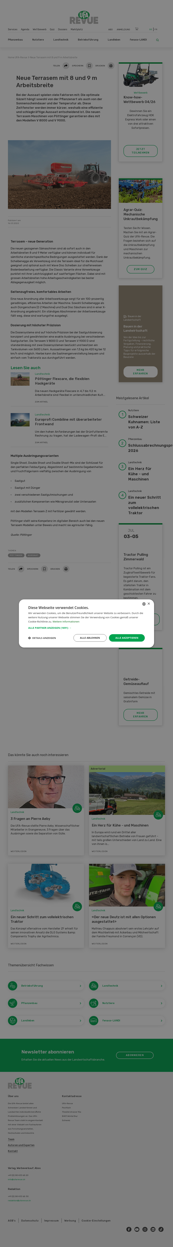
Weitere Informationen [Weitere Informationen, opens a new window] (66, 621)
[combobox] (144, 604)
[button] (86, 627)
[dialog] (86, 623)
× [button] (148, 604)
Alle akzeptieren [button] (126, 637)
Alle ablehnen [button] (90, 637)
